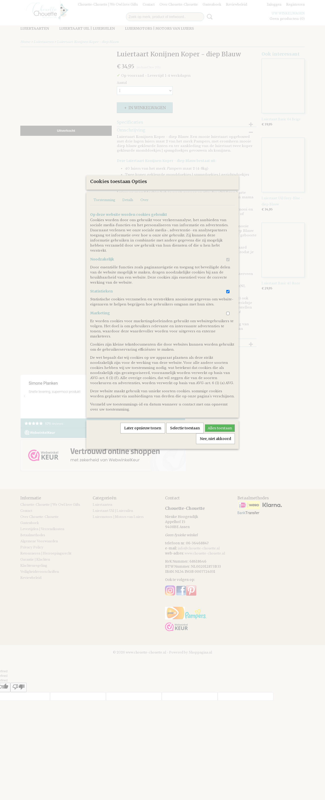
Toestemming (104, 217)
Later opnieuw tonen (142, 445)
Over (144, 217)
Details (127, 217)
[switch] (228, 276)
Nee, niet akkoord (215, 455)
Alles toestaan (220, 445)
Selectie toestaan (185, 445)
